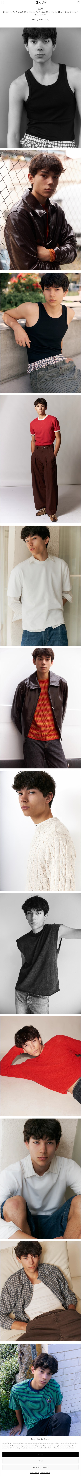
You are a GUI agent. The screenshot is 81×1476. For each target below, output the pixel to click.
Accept (40, 1454)
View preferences (40, 1467)
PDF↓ (34, 20)
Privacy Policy (45, 1472)
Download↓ (44, 20)
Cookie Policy (34, 1472)
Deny (40, 1461)
